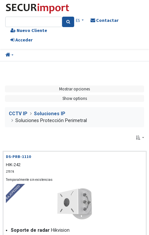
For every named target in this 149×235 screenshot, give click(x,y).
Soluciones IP (49, 114)
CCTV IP (18, 114)
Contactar (105, 20)
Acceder (21, 40)
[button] (9, 55)
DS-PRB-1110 (18, 156)
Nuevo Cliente (28, 30)
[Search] (68, 22)
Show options (74, 98)
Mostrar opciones (74, 88)
